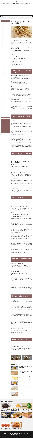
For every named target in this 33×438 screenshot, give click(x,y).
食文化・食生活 (22, 3)
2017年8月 (2, 102)
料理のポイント (8, 3)
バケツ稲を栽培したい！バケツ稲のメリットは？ (19, 56)
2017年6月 (2, 106)
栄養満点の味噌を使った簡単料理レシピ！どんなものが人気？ (16, 419)
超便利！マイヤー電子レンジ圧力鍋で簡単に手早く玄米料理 (25, 387)
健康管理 (4, 3)
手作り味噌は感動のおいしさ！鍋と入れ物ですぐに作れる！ (16, 429)
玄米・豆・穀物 (13, 3)
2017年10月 (2, 98)
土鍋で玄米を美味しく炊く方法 (17, 64)
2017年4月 (2, 110)
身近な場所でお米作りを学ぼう (17, 66)
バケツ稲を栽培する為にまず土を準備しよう (18, 58)
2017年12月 (2, 94)
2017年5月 (2, 108)
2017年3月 (2, 112)
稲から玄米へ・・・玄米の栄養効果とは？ (18, 62)
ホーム (2, 433)
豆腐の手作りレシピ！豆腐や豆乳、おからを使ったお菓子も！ (25, 372)
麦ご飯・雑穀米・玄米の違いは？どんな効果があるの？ (25, 392)
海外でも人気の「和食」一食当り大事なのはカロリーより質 (5, 419)
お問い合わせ (13, 434)
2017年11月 (2, 96)
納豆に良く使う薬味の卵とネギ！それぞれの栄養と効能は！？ (25, 367)
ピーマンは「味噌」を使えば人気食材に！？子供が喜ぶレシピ (27, 410)
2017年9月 (2, 100)
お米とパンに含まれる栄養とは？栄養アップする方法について (25, 377)
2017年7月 (2, 104)
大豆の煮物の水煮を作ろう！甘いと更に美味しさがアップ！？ (25, 382)
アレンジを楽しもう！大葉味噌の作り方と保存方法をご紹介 (5, 410)
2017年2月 (2, 114)
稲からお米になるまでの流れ (16, 61)
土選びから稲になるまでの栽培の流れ (17, 59)
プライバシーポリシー (19, 434)
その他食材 (17, 3)
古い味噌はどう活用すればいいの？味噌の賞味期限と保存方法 (16, 410)
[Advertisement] (16, 9)
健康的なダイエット (27, 3)
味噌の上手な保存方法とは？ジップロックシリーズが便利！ (27, 419)
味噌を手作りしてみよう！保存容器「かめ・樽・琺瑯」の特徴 (5, 429)
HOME (1, 3)
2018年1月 (2, 92)
